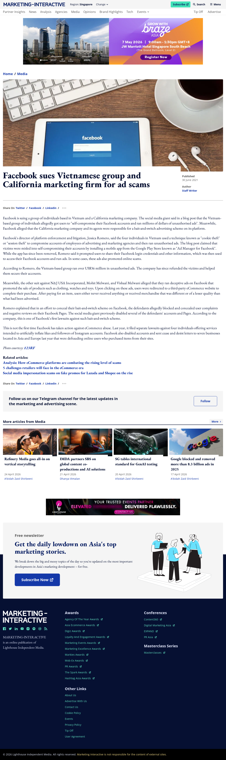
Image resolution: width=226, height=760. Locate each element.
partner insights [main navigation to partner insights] (14, 12)
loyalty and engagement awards (87, 637)
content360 (153, 619)
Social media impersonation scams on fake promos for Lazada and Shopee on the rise (68, 373)
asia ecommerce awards (82, 625)
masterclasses (154, 652)
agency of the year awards (84, 619)
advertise (214, 12)
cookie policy (73, 713)
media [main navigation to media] (75, 12)
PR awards (73, 666)
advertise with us (76, 701)
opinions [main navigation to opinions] (89, 12)
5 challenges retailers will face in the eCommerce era (43, 367)
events (143, 12)
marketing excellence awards (85, 648)
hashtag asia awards (80, 678)
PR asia (150, 637)
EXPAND (151, 631)
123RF (29, 347)
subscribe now (40, 581)
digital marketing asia (159, 625)
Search (199, 4)
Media (22, 74)
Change (102, 4)
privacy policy (73, 724)
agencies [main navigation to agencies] (61, 12)
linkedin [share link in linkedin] (50, 208)
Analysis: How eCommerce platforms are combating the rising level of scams (62, 362)
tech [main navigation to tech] (129, 12)
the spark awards (78, 672)
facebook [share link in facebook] (35, 208)
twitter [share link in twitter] (20, 208)
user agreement (75, 736)
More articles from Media (113, 421)
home (8, 74)
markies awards (76, 654)
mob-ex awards (76, 660)
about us (70, 695)
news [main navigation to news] (32, 12)
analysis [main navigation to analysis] (45, 12)
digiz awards (75, 631)
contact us (71, 707)
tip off (198, 12)
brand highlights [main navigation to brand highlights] (111, 12)
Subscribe (181, 5)
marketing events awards (82, 643)
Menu (215, 4)
